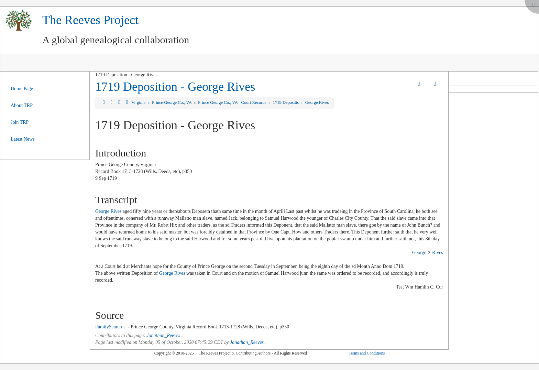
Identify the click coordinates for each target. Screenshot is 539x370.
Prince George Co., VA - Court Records (232, 102)
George (419, 252)
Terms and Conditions (367, 353)
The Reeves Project (90, 20)
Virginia (138, 102)
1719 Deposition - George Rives (175, 87)
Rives (437, 252)
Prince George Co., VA (172, 102)
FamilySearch (108, 326)
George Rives (108, 211)
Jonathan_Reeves (163, 335)
